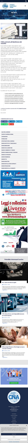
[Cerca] (26, 1)
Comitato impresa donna (7, 134)
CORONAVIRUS (4, 136)
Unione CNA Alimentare (6, 147)
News (5, 15)
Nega (14, 436)
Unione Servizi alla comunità (8, 168)
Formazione (4, 138)
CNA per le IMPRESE (10, 15)
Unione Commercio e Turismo (8, 150)
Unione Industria (5, 161)
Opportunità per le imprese (7, 141)
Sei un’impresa (14, 413)
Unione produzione (5, 165)
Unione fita (4, 159)
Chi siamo (14, 418)
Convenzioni (14, 420)
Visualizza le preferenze (14, 439)
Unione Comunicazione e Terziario (9, 152)
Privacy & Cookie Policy (16, 441)
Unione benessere (5, 145)
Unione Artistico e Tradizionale (8, 143)
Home (2, 15)
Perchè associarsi (14, 421)
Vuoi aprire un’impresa (14, 415)
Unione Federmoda (5, 156)
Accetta (14, 434)
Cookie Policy (10, 441)
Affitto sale (14, 423)
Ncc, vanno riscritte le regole (9, 282)
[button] (26, 425)
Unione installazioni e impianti (8, 163)
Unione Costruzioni (6, 154)
